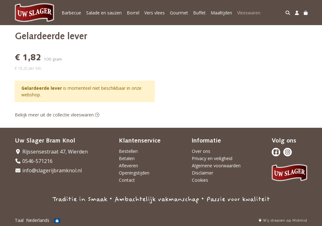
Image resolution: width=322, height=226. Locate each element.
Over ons (201, 151)
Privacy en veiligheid (212, 158)
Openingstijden (134, 173)
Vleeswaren (248, 13)
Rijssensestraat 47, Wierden (51, 151)
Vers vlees (154, 13)
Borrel (133, 13)
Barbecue (71, 13)
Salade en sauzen (104, 13)
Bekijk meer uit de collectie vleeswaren (57, 115)
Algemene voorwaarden (216, 166)
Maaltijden (221, 13)
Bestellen (128, 151)
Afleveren (128, 166)
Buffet (199, 13)
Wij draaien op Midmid (283, 220)
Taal (19, 220)
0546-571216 (34, 161)
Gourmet (179, 13)
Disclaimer (202, 173)
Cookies (200, 180)
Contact (127, 180)
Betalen (127, 158)
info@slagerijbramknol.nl (48, 170)
